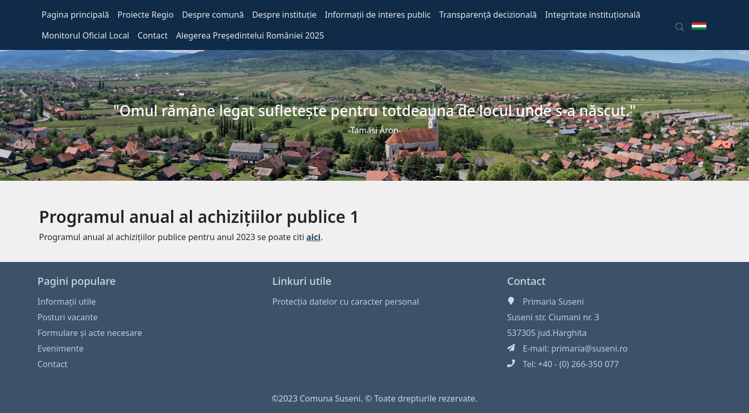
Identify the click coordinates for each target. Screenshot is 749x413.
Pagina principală (75, 14)
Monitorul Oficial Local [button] (86, 35)
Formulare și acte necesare (89, 333)
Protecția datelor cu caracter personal (345, 301)
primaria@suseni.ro (589, 348)
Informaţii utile (66, 301)
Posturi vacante (67, 317)
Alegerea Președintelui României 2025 (250, 35)
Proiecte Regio (146, 14)
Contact (52, 364)
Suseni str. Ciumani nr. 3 (553, 317)
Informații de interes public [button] (378, 14)
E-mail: (537, 348)
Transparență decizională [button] (488, 14)
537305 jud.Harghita (547, 333)
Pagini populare (76, 281)
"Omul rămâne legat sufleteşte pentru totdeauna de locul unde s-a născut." (374, 110)
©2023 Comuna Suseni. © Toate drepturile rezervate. (374, 398)
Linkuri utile (301, 281)
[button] (680, 25)
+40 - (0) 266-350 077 (578, 364)
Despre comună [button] (213, 14)
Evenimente (60, 348)
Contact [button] (153, 35)
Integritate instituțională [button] (592, 14)
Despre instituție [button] (284, 14)
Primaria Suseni (553, 301)
